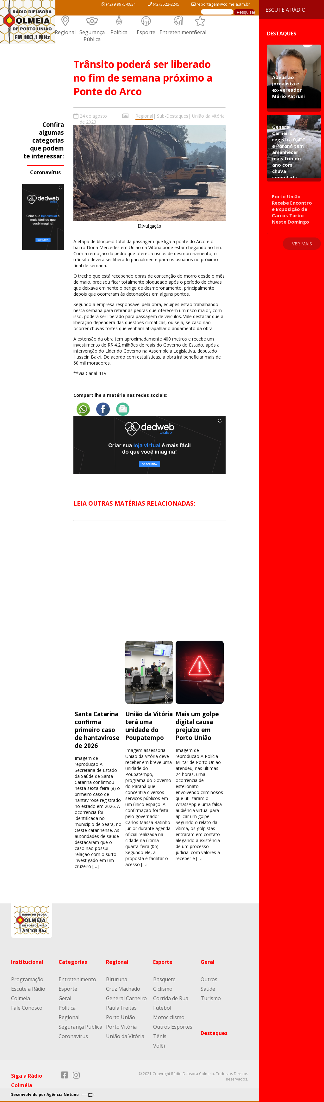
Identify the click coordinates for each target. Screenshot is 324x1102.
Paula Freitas (121, 1005)
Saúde (208, 986)
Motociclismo (168, 1015)
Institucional (27, 959)
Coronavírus (45, 172)
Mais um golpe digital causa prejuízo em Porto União (197, 723)
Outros (209, 977)
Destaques (214, 1030)
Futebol (162, 1005)
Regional (65, 32)
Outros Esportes (172, 1024)
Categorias (73, 959)
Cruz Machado (123, 986)
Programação (27, 977)
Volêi (159, 1043)
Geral (200, 32)
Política (119, 32)
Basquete (164, 977)
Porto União (120, 1015)
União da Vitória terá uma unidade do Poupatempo (149, 723)
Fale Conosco (26, 1005)
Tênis (159, 1034)
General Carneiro (126, 996)
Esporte (146, 32)
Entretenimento (178, 32)
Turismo (211, 996)
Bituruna (116, 977)
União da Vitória (208, 116)
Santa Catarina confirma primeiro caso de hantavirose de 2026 (97, 727)
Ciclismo (162, 986)
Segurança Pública (92, 36)
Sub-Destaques (172, 116)
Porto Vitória (121, 1024)
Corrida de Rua (170, 996)
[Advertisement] (149, 584)
